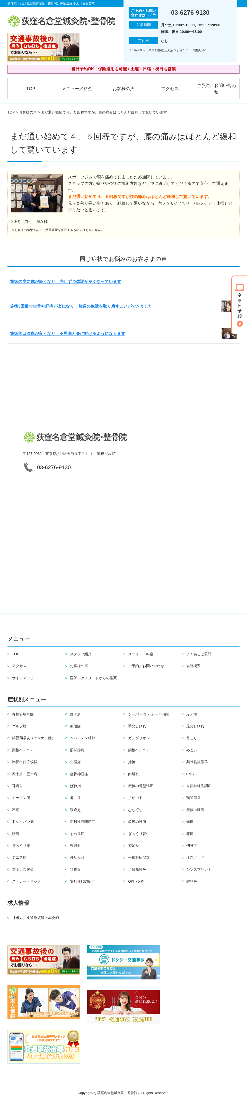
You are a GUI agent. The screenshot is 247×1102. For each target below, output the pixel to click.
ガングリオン (139, 738)
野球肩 (75, 714)
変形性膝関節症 (82, 822)
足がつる (135, 798)
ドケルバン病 (23, 822)
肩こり (75, 798)
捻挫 (131, 762)
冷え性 (191, 714)
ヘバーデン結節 (82, 738)
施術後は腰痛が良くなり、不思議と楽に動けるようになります (67, 333)
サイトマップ (23, 678)
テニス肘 (19, 857)
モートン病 (21, 798)
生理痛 (75, 762)
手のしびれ (137, 726)
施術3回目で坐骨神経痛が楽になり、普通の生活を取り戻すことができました (81, 306)
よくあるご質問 (198, 654)
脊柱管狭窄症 (23, 714)
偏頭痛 (75, 726)
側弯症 (191, 845)
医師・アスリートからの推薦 (93, 678)
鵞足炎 (133, 845)
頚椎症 (75, 869)
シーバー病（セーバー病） (149, 714)
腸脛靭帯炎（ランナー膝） (33, 738)
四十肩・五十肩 (24, 774)
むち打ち (135, 810)
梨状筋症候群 (197, 762)
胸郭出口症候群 (24, 762)
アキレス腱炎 (23, 869)
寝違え (75, 810)
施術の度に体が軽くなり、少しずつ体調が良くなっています (65, 281)
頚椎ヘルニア (23, 750)
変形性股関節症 (82, 881)
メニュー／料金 (77, 88)
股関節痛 (77, 750)
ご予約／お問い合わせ (216, 88)
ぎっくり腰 (21, 845)
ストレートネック (26, 881)
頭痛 (189, 822)
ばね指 (75, 786)
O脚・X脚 (136, 881)
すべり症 (77, 834)
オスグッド (195, 857)
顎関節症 (193, 798)
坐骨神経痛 (79, 774)
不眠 (15, 810)
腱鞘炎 (191, 881)
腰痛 (15, 834)
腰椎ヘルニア (139, 750)
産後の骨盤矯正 (140, 786)
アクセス (170, 88)
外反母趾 (77, 857)
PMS (190, 774)
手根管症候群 (139, 857)
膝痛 (189, 834)
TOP (30, 88)
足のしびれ (195, 726)
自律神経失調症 (198, 786)
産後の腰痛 (137, 822)
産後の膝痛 (195, 810)
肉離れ (133, 774)
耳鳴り (17, 786)
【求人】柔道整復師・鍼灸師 (35, 918)
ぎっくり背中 (139, 834)
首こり (191, 738)
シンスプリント (198, 869)
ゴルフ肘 (19, 726)
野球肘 (75, 845)
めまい (191, 750)
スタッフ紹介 (81, 654)
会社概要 (193, 666)
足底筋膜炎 (137, 869)
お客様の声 (124, 88)
